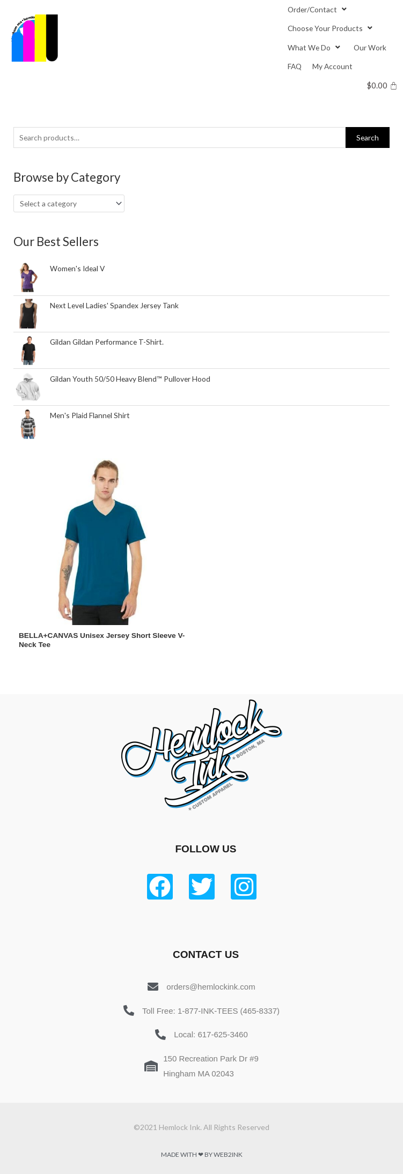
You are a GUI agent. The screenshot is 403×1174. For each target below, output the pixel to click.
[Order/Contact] (318, 9)
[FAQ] (294, 66)
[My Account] (332, 66)
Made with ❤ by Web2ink (202, 1154)
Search (367, 137)
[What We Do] (315, 47)
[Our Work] (370, 47)
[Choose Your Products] (331, 28)
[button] (312, 9)
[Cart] (382, 85)
